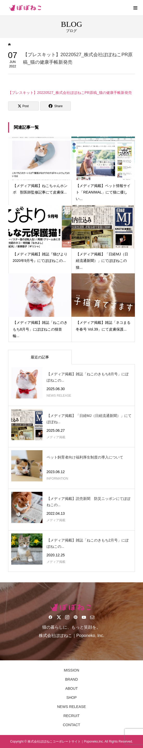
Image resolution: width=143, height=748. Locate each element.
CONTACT (71, 725)
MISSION (71, 670)
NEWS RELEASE (71, 707)
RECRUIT (71, 716)
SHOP (71, 697)
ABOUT (71, 688)
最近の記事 (40, 357)
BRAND (71, 679)
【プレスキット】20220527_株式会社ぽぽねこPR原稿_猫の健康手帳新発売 (70, 93)
